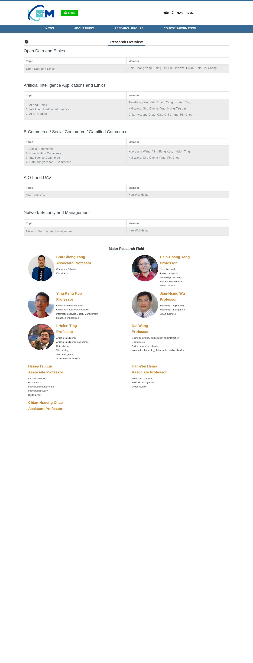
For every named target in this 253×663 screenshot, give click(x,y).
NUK (180, 12)
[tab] (222, 101)
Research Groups (129, 28)
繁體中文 (168, 12)
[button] (26, 35)
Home (190, 12)
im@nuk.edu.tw (52, 642)
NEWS (50, 28)
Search (224, 12)
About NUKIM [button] (84, 28)
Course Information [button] (180, 28)
